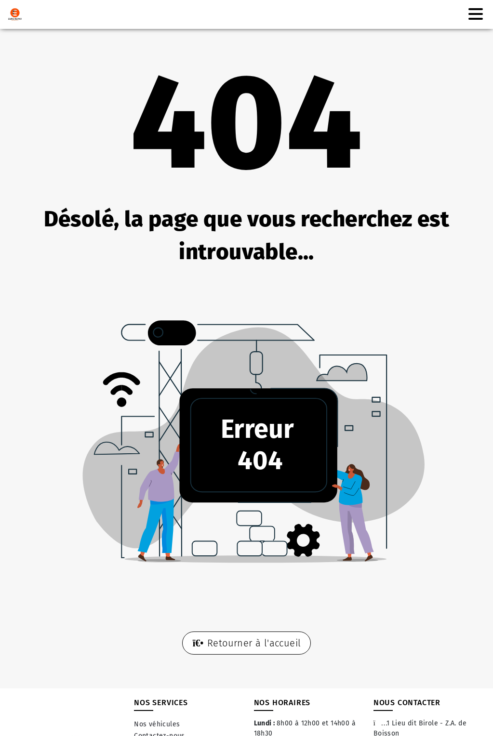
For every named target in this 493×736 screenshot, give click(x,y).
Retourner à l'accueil (246, 643)
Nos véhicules (157, 724)
